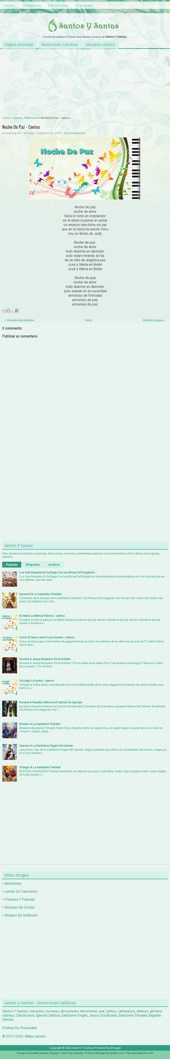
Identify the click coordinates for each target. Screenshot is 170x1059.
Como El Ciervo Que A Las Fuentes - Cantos (46, 637)
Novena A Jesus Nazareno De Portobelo (45, 659)
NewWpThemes (38, 1053)
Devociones (58, 5)
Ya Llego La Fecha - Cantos (36, 680)
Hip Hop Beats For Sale (139, 1053)
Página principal (19, 44)
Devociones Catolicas (59, 44)
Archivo (54, 564)
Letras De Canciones (21, 891)
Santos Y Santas (82, 1048)
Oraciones (84, 5)
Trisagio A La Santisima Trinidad (39, 767)
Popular (11, 564)
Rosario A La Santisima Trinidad (39, 724)
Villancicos (31, 118)
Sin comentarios (74, 133)
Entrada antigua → (154, 320)
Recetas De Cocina (19, 907)
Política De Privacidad (19, 1028)
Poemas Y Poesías (20, 899)
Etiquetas (33, 564)
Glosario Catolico (100, 44)
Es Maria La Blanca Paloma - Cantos (42, 615)
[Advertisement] (85, 82)
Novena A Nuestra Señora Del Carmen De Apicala (50, 702)
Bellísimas (13, 883)
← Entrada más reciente (19, 320)
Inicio (7, 118)
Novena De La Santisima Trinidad (40, 594)
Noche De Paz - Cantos (21, 127)
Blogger (116, 1048)
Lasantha (78, 1053)
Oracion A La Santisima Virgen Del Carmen (46, 745)
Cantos (9, 5)
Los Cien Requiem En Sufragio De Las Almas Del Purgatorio (57, 572)
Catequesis (31, 5)
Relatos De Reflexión (21, 915)
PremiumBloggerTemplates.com (104, 1053)
